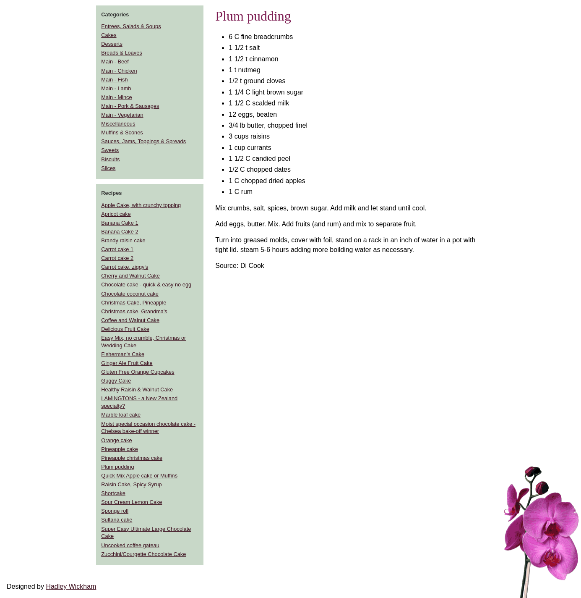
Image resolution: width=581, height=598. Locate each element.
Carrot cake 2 (117, 258)
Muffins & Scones (122, 132)
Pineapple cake (119, 449)
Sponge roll (114, 511)
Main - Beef (114, 61)
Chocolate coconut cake (130, 294)
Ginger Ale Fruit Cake (126, 363)
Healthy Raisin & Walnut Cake (137, 389)
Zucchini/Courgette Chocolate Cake (143, 554)
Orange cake (116, 440)
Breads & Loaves (121, 53)
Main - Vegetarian (122, 115)
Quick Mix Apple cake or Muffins (139, 475)
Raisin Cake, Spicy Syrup (131, 484)
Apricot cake (115, 214)
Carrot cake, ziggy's (124, 267)
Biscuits (110, 159)
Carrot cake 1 (117, 249)
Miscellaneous (118, 124)
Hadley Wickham (71, 586)
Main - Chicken (119, 71)
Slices (108, 168)
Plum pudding (117, 467)
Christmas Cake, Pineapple (133, 302)
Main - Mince (116, 97)
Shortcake (113, 493)
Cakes (108, 35)
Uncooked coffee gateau (130, 545)
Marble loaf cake (121, 415)
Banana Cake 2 (119, 231)
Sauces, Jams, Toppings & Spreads (143, 141)
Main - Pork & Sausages (130, 106)
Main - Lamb (116, 88)
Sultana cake (116, 520)
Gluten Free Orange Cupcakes (137, 372)
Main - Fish (114, 79)
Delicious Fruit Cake (125, 329)
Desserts (111, 44)
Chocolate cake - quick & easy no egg (146, 284)
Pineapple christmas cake (131, 458)
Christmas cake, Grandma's (134, 311)
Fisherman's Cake (122, 354)
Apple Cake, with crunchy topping (141, 205)
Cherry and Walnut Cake (130, 276)
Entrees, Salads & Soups (131, 26)
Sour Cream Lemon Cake (131, 502)
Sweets (110, 150)
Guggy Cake (116, 381)
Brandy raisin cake (123, 240)
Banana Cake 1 (119, 223)
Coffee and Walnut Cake (130, 320)
